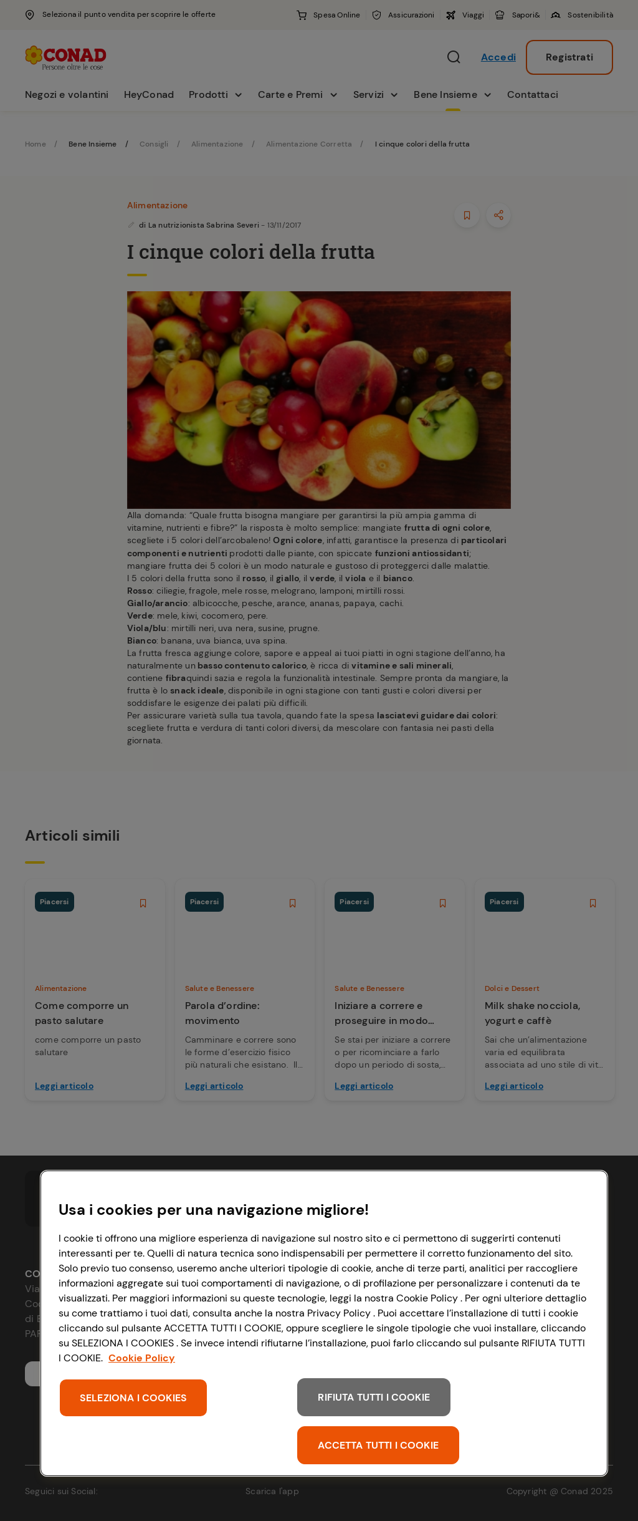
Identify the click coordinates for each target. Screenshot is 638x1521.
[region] (324, 1323)
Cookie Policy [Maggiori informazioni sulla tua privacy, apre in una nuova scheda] (141, 1357)
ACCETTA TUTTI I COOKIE (378, 1445)
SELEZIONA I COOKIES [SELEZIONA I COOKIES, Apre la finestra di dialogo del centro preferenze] (133, 1397)
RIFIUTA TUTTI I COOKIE (374, 1397)
